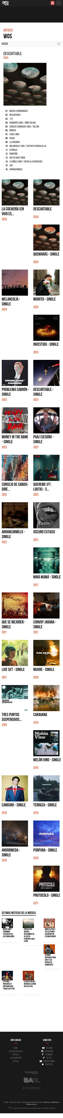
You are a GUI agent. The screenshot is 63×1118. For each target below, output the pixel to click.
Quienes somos (47, 1061)
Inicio (16, 1048)
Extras (16, 1061)
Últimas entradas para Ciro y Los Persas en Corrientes (50, 960)
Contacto (47, 1064)
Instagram (47, 1051)
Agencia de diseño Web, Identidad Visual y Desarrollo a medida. (31, 1108)
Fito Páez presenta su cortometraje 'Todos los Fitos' (9, 985)
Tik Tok (47, 1058)
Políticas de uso (31, 1104)
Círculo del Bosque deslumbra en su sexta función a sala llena (29, 935)
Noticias (15, 1054)
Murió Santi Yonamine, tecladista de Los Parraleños (8, 933)
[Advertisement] (30, 1014)
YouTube (47, 1048)
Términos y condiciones (51, 1102)
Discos (5, 43)
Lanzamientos (16, 1058)
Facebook (47, 1054)
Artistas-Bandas (16, 1051)
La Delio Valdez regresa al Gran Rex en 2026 (30, 983)
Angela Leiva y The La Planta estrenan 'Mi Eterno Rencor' (50, 933)
